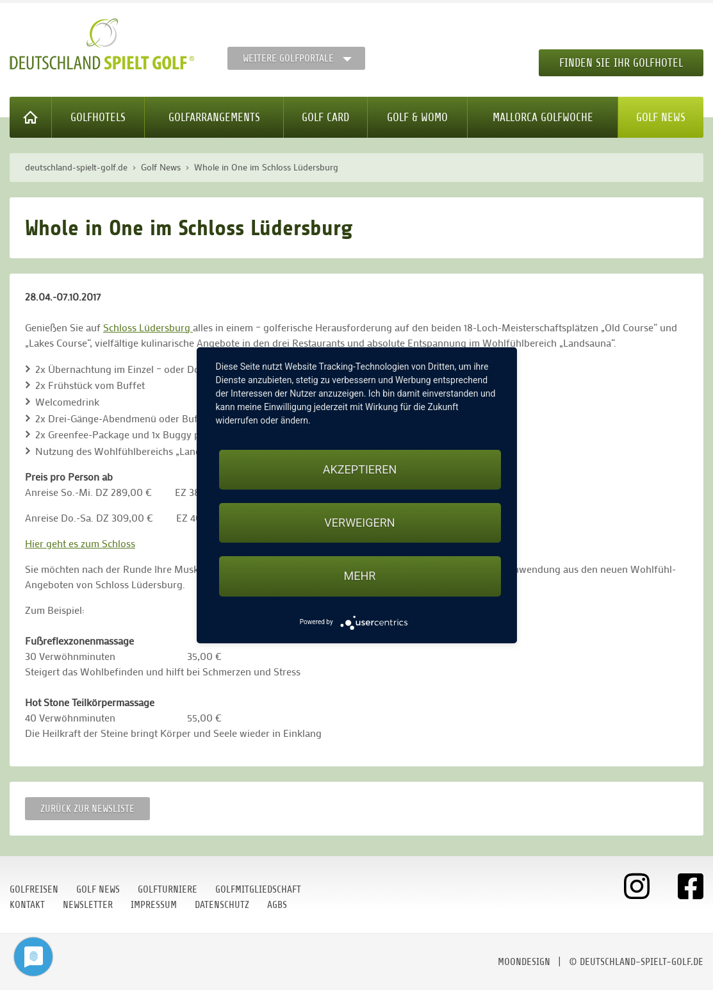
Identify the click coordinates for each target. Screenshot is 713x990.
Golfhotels (98, 117)
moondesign (524, 962)
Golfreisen (34, 889)
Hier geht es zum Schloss (80, 543)
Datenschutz (222, 905)
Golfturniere (167, 889)
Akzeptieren (360, 469)
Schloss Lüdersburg (148, 327)
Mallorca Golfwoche (543, 117)
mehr (360, 575)
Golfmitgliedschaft (258, 889)
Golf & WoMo (417, 117)
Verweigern (359, 522)
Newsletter (88, 905)
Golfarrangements (214, 117)
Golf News (660, 117)
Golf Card (325, 117)
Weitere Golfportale (288, 58)
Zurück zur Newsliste (87, 808)
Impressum (154, 905)
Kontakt (27, 905)
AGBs (277, 905)
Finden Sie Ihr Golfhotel (621, 62)
